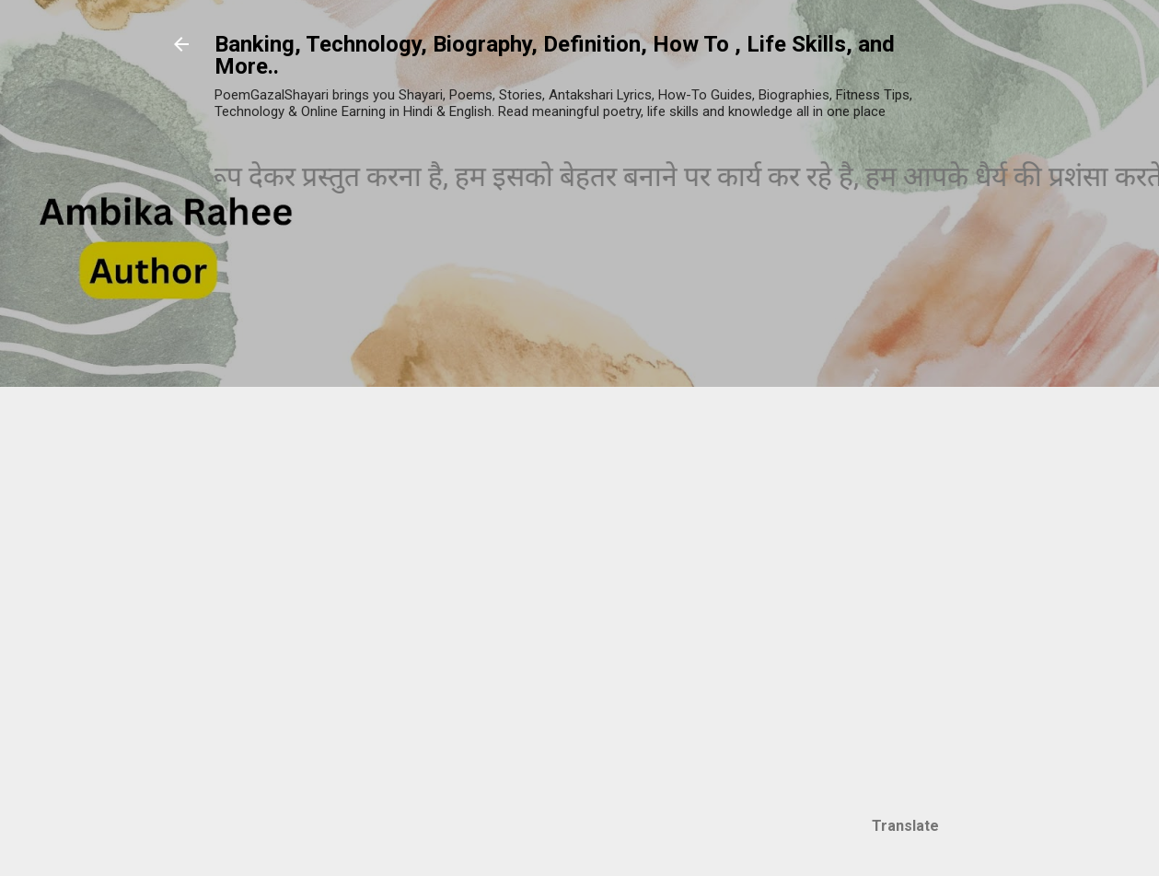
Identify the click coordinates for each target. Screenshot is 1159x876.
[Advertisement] (931, 522)
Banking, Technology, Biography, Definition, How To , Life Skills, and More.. (554, 55)
